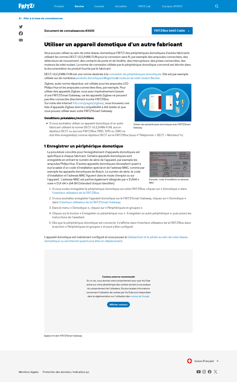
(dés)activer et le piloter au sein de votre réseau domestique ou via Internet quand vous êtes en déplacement (116, 239)
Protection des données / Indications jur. (66, 372)
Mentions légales (29, 372)
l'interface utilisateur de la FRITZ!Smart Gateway (89, 202)
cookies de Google (139, 296)
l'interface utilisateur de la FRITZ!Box (75, 193)
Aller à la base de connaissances (43, 18)
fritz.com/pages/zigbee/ (88, 103)
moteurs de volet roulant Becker (139, 78)
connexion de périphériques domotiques (135, 74)
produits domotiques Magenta (95, 78)
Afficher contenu (118, 304)
